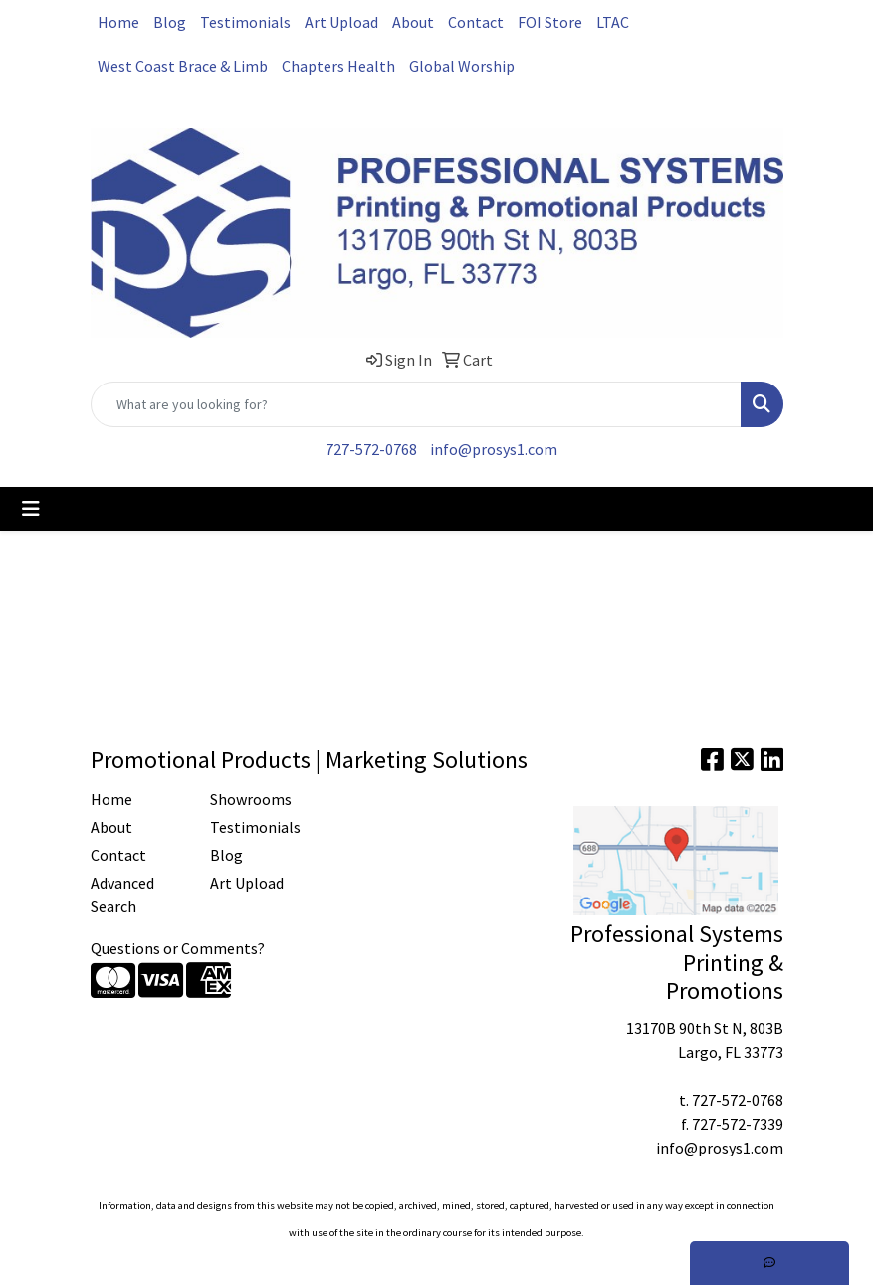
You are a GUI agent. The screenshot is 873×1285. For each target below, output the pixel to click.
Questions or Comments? (178, 948)
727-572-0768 (371, 449)
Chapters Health (338, 66)
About (413, 22)
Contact (476, 22)
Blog (169, 22)
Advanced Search (122, 894)
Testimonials (245, 22)
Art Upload (341, 22)
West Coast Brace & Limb (183, 66)
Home (118, 22)
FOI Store (550, 22)
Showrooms (251, 799)
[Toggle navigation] (31, 509)
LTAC (612, 22)
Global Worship (462, 66)
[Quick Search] (416, 404)
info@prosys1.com (493, 449)
